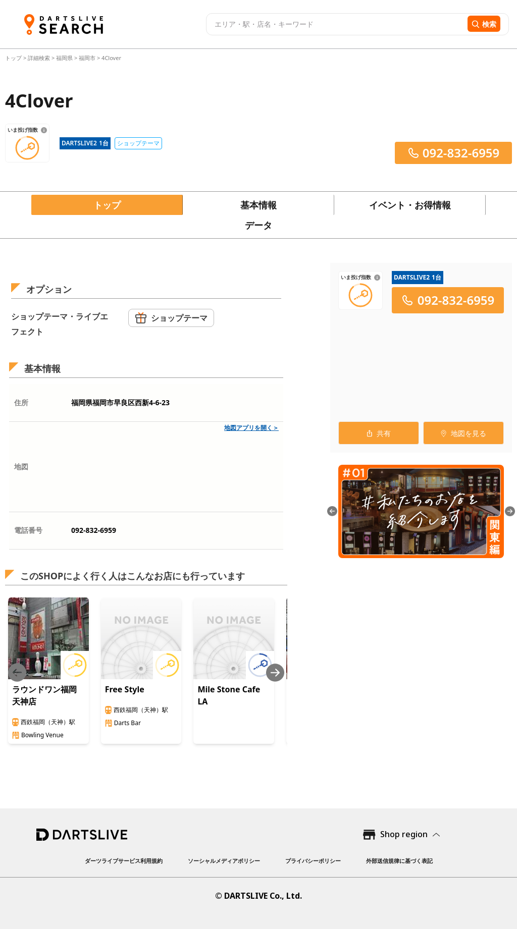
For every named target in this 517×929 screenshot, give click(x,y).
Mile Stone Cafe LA (228, 695)
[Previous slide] (17, 672)
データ (258, 225)
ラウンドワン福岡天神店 (44, 695)
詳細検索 (39, 58)
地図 (21, 466)
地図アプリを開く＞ (251, 427)
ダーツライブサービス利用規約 (124, 860)
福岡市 (87, 58)
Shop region (404, 834)
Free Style (124, 689)
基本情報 (258, 205)
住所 (21, 402)
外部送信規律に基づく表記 (399, 860)
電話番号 (28, 530)
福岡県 (64, 58)
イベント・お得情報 (410, 205)
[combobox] (335, 24)
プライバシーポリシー (313, 860)
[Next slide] (275, 672)
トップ (14, 58)
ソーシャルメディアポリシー (224, 860)
